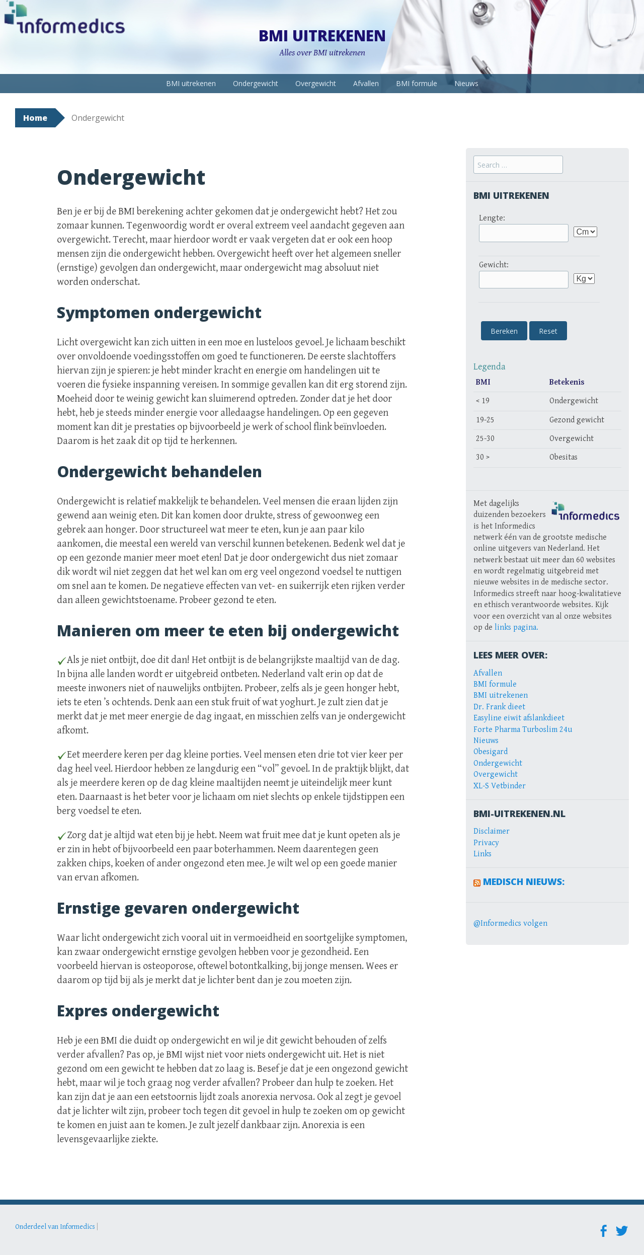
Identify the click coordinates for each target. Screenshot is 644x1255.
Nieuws (466, 83)
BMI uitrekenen (322, 35)
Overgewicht (315, 83)
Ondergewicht (255, 83)
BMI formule (416, 83)
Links (482, 854)
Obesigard (490, 752)
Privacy (486, 843)
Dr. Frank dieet (499, 707)
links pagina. (516, 627)
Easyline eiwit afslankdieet (519, 718)
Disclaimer (491, 831)
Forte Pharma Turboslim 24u (522, 729)
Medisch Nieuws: (524, 881)
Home (35, 117)
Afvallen (366, 83)
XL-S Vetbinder (499, 786)
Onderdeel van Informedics (55, 1227)
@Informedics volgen (510, 923)
